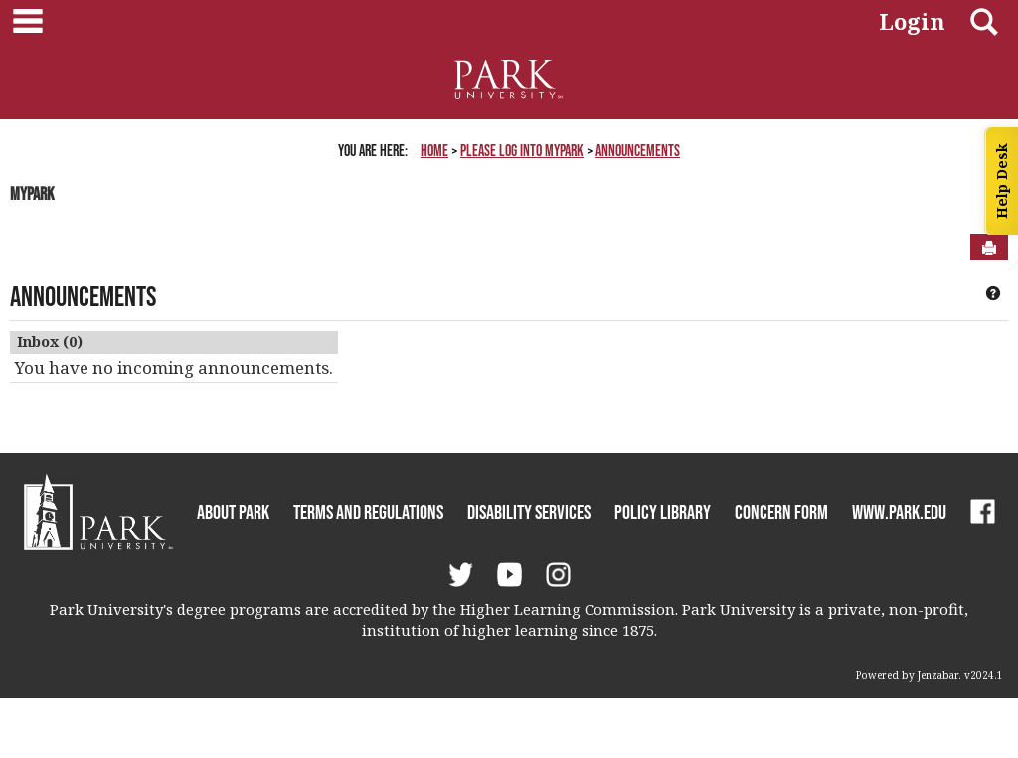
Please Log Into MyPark (522, 150)
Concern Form (781, 512)
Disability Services (529, 512)
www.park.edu (899, 512)
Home (434, 150)
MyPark (32, 194)
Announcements (637, 150)
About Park (233, 512)
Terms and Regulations (368, 512)
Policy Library (662, 512)
